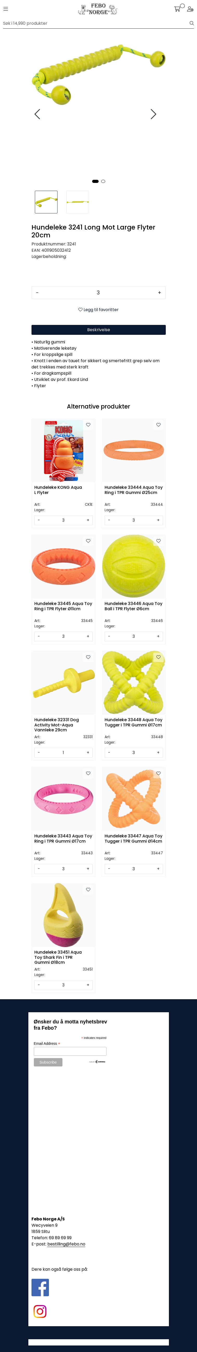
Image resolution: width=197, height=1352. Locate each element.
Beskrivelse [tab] (98, 330)
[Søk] (96, 23)
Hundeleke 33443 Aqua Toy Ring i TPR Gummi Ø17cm (63, 839)
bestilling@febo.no (66, 1244)
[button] (95, 181)
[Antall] (98, 292)
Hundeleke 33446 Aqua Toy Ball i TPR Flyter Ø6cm (133, 606)
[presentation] (38, 114)
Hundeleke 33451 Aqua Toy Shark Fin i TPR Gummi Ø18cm (58, 957)
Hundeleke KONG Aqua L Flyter (58, 490)
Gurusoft (98, 1342)
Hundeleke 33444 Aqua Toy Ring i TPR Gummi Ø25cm (134, 490)
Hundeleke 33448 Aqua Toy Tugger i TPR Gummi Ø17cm (133, 722)
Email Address (47, 1043)
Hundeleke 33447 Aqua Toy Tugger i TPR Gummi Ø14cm (133, 839)
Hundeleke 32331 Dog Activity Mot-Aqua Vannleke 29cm (56, 724)
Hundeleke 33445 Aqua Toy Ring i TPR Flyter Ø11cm (63, 606)
